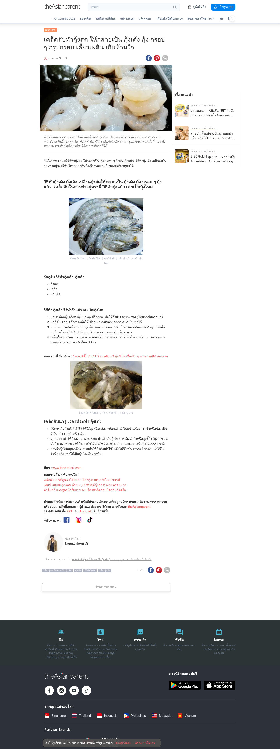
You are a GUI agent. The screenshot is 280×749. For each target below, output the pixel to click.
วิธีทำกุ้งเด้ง (90, 569)
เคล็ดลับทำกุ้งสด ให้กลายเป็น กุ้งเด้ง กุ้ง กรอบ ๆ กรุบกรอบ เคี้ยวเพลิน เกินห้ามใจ (112, 558)
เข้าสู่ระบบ (223, 7)
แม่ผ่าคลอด (127, 18)
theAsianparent (139, 505)
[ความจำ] (140, 641)
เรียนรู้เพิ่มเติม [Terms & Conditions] (123, 743)
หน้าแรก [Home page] (48, 558)
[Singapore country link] (55, 714)
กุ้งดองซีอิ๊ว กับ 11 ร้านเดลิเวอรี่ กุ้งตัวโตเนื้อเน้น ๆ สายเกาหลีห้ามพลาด (120, 355)
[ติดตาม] (218, 641)
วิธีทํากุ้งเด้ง (104, 569)
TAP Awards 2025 (63, 18)
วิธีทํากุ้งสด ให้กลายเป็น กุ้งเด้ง (57, 569)
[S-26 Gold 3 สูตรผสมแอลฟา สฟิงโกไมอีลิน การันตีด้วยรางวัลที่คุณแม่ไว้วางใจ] (206, 154)
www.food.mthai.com (66, 466)
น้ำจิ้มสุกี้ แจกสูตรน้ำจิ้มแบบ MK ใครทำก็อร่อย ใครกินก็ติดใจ (85, 488)
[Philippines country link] (135, 714)
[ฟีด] (61, 641)
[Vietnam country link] (187, 714)
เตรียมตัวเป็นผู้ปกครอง (169, 18)
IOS (69, 510)
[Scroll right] (232, 19)
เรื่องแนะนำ (184, 93)
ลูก (221, 18)
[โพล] (100, 641)
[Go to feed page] (62, 9)
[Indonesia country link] (107, 714)
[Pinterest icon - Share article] (157, 57)
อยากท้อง (85, 18)
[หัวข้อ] (179, 641)
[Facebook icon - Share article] (149, 57)
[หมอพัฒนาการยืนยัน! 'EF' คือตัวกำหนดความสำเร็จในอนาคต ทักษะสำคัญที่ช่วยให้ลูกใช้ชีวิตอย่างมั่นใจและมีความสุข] (206, 108)
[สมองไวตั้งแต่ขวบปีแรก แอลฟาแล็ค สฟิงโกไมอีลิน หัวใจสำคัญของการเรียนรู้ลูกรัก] (206, 131)
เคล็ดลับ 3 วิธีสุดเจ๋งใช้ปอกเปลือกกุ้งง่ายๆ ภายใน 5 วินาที (82, 478)
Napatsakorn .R (76, 542)
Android (85, 510)
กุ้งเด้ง (78, 569)
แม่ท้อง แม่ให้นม (106, 18)
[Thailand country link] (81, 714)
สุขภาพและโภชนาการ (201, 18)
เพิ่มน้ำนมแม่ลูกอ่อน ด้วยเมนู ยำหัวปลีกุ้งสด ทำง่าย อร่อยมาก (85, 483)
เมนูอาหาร (50, 28)
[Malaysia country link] (161, 714)
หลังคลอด (145, 18)
